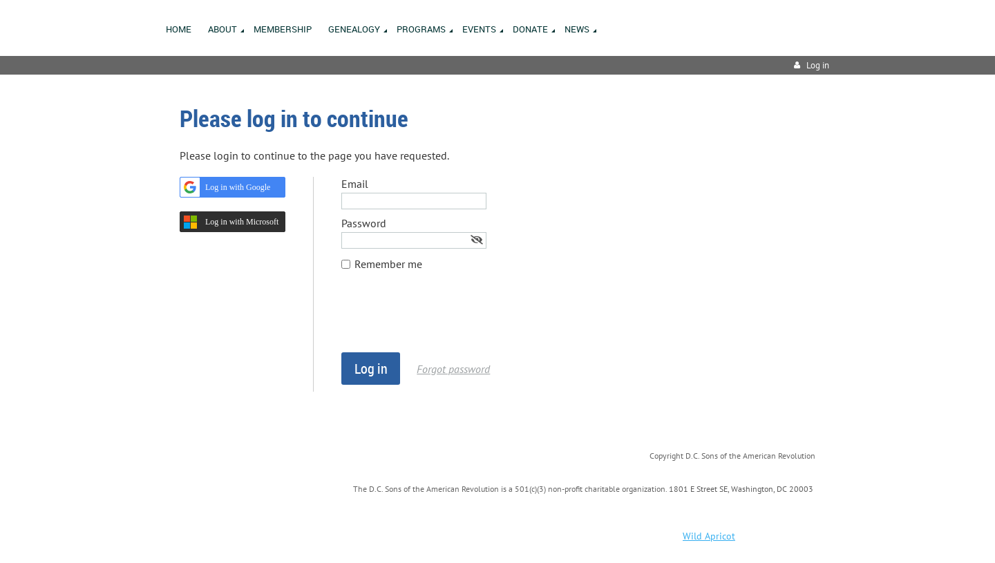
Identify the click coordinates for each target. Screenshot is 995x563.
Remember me (388, 264)
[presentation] (446, 318)
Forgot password (453, 369)
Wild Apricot (709, 536)
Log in (817, 65)
